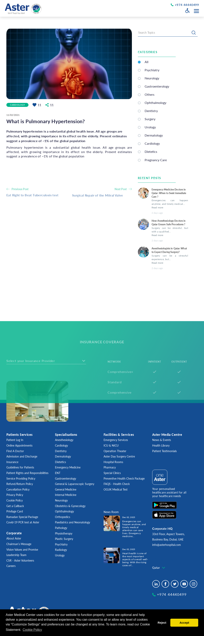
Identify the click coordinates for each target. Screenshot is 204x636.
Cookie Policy (14, 500)
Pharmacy (110, 467)
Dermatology (63, 456)
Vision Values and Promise (22, 549)
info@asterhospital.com (166, 544)
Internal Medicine (65, 495)
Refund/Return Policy (19, 484)
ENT (57, 473)
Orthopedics (62, 517)
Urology (60, 555)
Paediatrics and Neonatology (72, 522)
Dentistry (151, 112)
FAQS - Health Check (117, 484)
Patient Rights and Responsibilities (27, 473)
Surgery (150, 120)
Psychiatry (152, 71)
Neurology (152, 79)
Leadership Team (16, 555)
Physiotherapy (63, 533)
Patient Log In (14, 440)
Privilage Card (14, 511)
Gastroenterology (157, 87)
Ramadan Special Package (22, 517)
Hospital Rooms (113, 462)
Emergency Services (116, 440)
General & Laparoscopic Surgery (74, 484)
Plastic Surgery (64, 538)
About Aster (13, 538)
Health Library (161, 445)
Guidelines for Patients (20, 467)
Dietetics (60, 462)
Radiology (61, 549)
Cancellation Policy (17, 489)
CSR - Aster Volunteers (20, 560)
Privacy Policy (14, 495)
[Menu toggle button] (196, 11)
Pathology (61, 528)
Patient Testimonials (164, 451)
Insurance (12, 462)
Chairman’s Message (18, 544)
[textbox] (159, 568)
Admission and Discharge (21, 456)
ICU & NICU (111, 445)
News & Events (161, 440)
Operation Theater (115, 451)
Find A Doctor (15, 451)
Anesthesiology (64, 440)
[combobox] (159, 567)
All (146, 63)
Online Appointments (19, 445)
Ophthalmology (155, 104)
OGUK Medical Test (116, 489)
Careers (11, 566)
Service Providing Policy (20, 478)
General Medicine (65, 489)
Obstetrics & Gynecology (70, 506)
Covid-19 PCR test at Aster (22, 522)
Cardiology (17, 105)
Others (149, 96)
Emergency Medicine (67, 467)
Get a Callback (15, 506)
